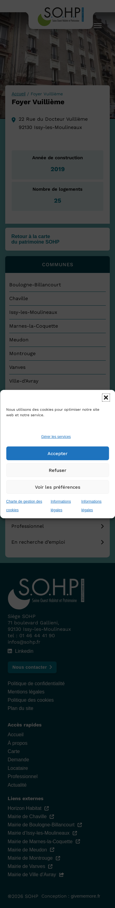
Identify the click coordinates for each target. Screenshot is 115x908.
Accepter (57, 453)
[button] (106, 397)
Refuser (57, 470)
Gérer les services (56, 437)
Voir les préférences (57, 487)
